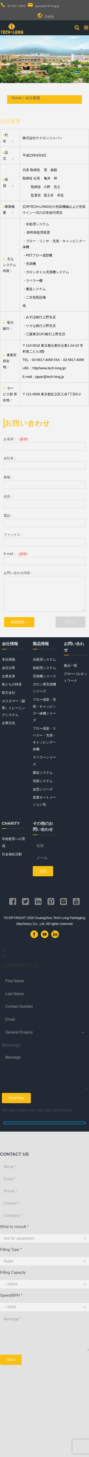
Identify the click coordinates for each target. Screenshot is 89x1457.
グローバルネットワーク (75, 677)
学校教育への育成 (13, 842)
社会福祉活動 (12, 854)
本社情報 (8, 659)
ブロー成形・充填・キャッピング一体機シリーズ (44, 710)
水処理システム (44, 659)
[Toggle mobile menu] (86, 27)
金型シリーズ (43, 789)
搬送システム (43, 772)
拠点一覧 (70, 665)
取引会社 (8, 693)
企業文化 (8, 723)
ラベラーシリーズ (44, 760)
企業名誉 (8, 676)
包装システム (43, 781)
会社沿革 (8, 668)
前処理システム (44, 668)
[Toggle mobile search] (77, 27)
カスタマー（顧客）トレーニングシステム (13, 708)
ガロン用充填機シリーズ (44, 687)
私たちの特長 (12, 684)
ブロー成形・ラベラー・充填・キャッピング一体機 (44, 738)
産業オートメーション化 (44, 800)
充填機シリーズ (44, 676)
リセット (70, 622)
